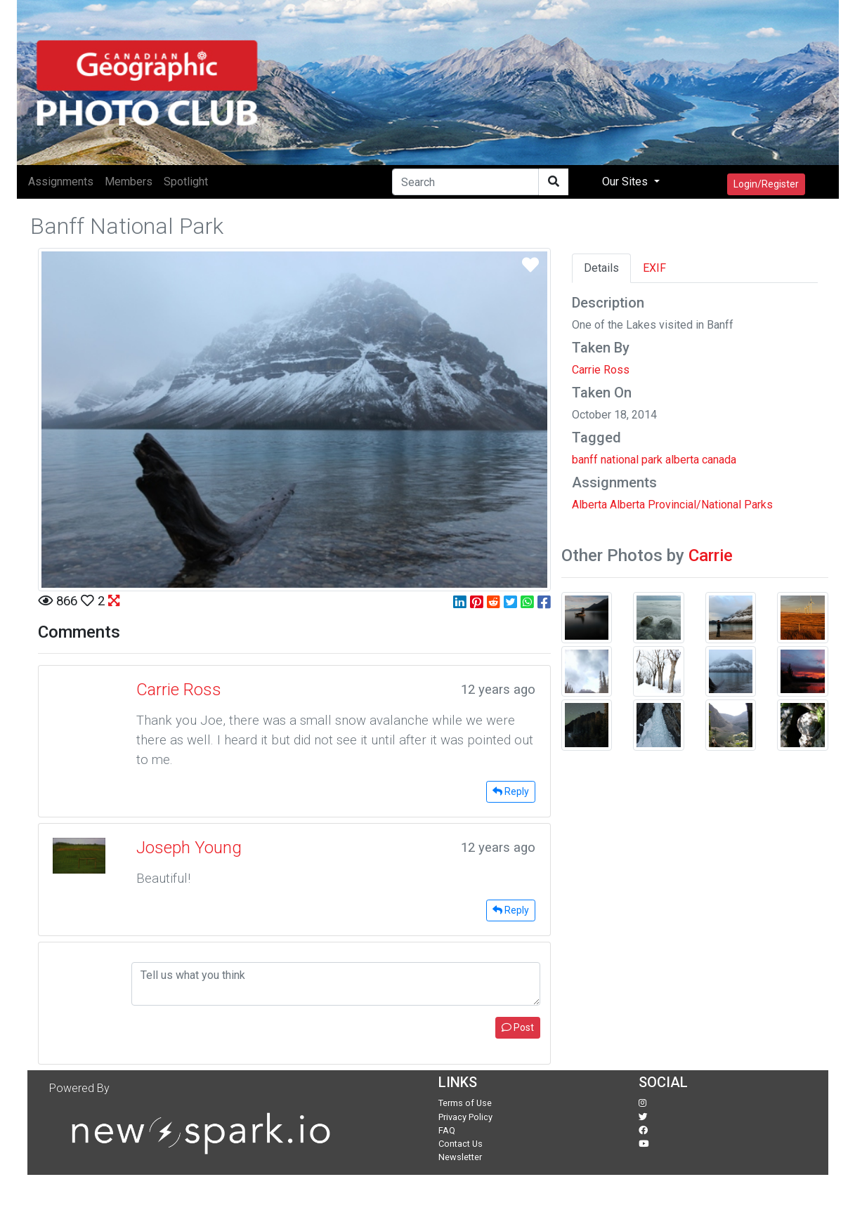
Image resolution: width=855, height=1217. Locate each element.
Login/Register (766, 184)
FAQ (446, 1130)
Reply (510, 791)
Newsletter (460, 1157)
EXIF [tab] (654, 268)
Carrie (710, 555)
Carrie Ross (600, 369)
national (620, 459)
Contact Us (460, 1143)
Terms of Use (465, 1103)
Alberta (589, 504)
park (652, 459)
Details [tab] (601, 268)
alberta (682, 459)
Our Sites (626, 181)
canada (719, 459)
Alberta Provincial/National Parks (691, 504)
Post (518, 1027)
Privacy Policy (465, 1117)
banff (585, 459)
